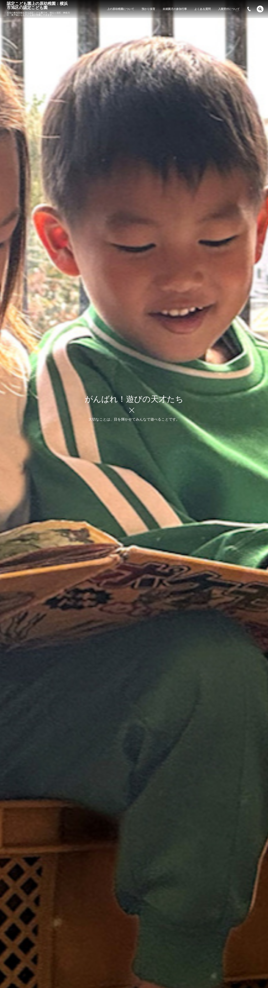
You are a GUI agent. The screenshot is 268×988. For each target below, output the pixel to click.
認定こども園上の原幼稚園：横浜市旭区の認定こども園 (37, 6)
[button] (260, 9)
